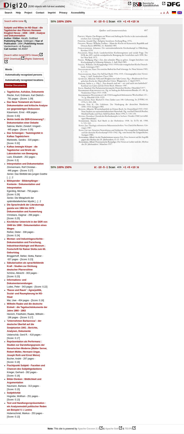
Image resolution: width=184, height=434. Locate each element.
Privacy (63, 12)
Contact (40, 12)
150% (68, 21)
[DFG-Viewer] (32, 55)
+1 (125, 21)
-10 (100, 21)
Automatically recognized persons (23, 74)
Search (8, 12)
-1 (107, 21)
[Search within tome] (14, 55)
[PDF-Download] (12, 58)
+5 (129, 21)
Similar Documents (15, 85)
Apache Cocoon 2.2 (88, 428)
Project (28, 12)
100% (60, 21)
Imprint (52, 12)
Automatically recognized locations (24, 80)
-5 (104, 21)
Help (18, 12)
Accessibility (78, 12)
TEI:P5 (128, 428)
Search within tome (13, 21)
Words (8, 69)
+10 (133, 21)
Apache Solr (111, 428)
